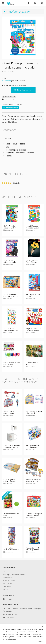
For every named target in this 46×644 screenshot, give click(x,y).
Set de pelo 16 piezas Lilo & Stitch (34, 412)
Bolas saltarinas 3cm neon (11, 515)
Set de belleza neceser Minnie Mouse (9, 413)
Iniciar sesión (6, 81)
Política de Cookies (9, 580)
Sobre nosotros (7, 577)
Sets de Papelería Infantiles (18, 12)
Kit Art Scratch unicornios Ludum (10, 261)
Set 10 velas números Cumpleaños (11, 364)
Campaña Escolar (15, 11)
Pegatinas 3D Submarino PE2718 (10, 329)
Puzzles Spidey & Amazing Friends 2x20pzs (32, 550)
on (3, 183)
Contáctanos (10, 617)
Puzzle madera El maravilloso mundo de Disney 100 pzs (10, 296)
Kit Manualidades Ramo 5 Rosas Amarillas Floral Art (33, 262)
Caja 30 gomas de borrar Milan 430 (10, 480)
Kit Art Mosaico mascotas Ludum (32, 227)
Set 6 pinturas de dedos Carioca (32, 446)
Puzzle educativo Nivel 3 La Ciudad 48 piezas (11, 550)
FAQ (4, 571)
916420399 (9, 611)
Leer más (40, 642)
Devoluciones (7, 586)
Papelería (27, 11)
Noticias (5, 589)
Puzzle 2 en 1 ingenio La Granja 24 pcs (34, 515)
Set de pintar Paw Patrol (33, 295)
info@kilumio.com (11, 614)
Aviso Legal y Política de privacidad (14, 574)
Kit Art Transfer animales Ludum (9, 227)
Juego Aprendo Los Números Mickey (33, 329)
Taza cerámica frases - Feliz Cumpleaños (11, 446)
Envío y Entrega (7, 583)
